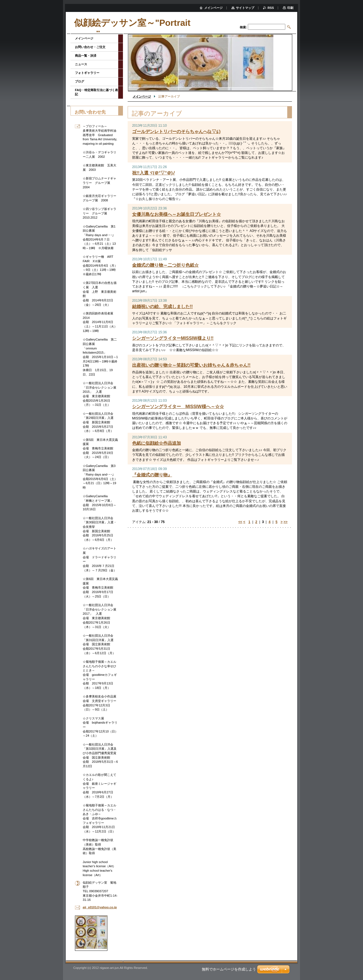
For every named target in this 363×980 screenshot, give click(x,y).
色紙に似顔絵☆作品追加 (156, 443)
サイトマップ (245, 7)
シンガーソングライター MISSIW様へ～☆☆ (178, 406)
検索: (243, 27)
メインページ (142, 96)
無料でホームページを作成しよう (229, 969)
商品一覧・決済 (85, 55)
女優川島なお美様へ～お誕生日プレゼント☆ (176, 214)
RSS (271, 7)
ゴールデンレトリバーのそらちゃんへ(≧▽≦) (176, 131)
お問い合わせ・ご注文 (90, 47)
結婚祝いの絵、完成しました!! (162, 306)
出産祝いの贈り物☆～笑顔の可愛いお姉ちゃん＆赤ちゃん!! (191, 365)
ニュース (81, 64)
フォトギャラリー (87, 72)
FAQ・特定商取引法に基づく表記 (96, 92)
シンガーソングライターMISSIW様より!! (172, 338)
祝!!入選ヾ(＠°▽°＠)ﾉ (153, 173)
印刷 (290, 7)
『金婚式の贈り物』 (152, 474)
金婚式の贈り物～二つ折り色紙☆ (165, 265)
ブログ (79, 81)
